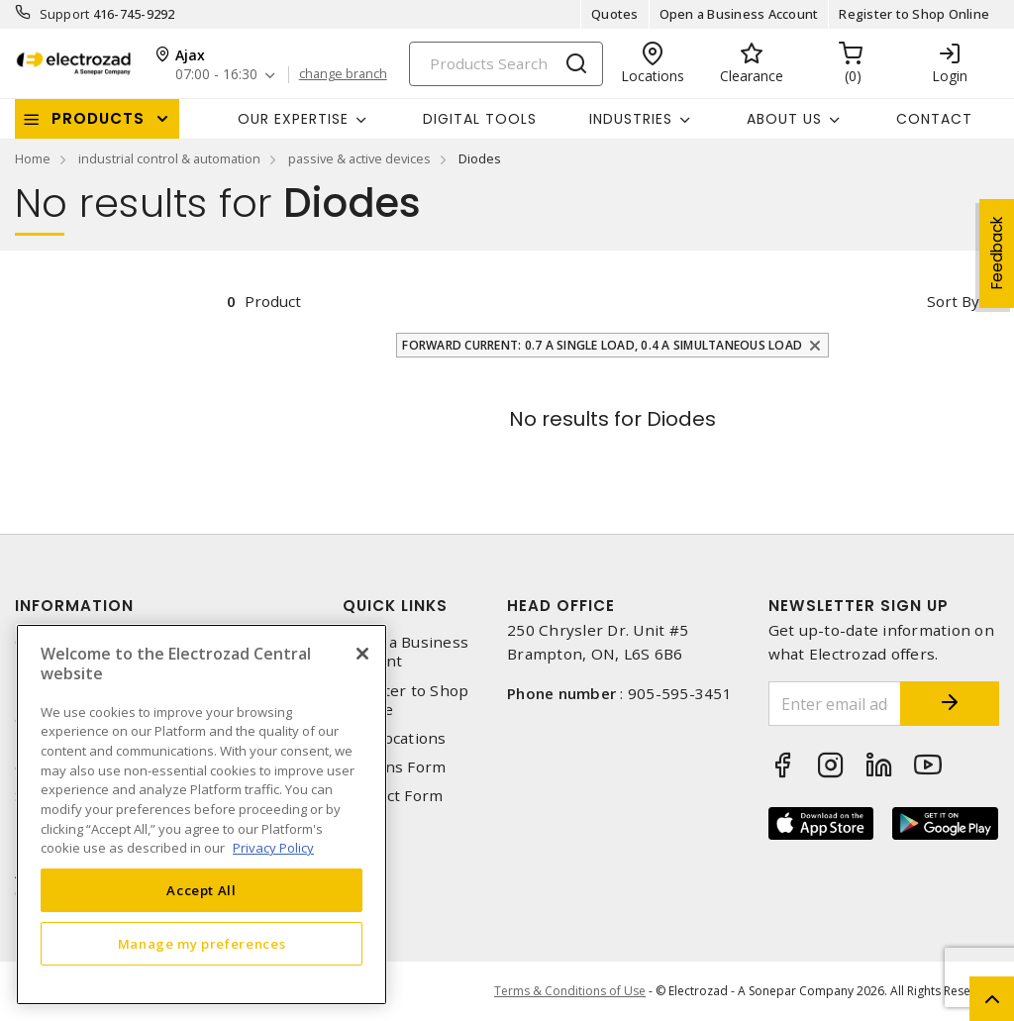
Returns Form (394, 767)
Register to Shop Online (914, 14)
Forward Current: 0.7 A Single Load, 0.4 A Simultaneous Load (602, 345)
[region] (201, 814)
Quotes (615, 14)
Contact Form (393, 795)
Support (65, 14)
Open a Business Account (739, 14)
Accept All (201, 890)
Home (33, 158)
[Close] (362, 653)
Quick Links (395, 605)
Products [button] (98, 118)
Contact (934, 119)
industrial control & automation (169, 158)
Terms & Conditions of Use (570, 990)
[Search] (506, 64)
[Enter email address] (835, 703)
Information (74, 605)
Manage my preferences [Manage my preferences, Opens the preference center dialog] (202, 944)
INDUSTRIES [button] (630, 119)
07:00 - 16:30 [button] (216, 74)
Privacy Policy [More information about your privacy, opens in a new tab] (273, 848)
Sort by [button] (953, 301)
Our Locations (394, 738)
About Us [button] (784, 119)
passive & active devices (359, 158)
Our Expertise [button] (293, 119)
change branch (343, 74)
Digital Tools (480, 119)
